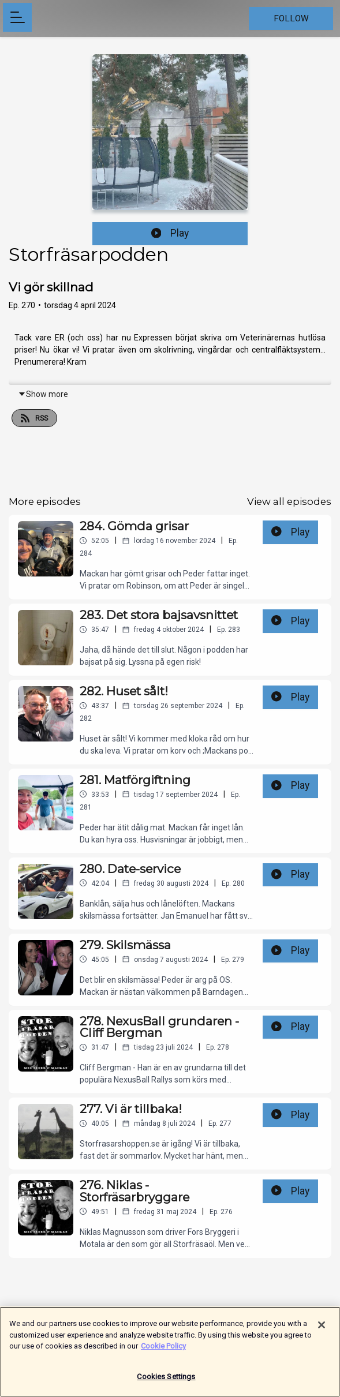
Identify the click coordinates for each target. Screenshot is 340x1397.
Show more (43, 394)
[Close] (321, 1330)
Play (170, 233)
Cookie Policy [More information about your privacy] (163, 1351)
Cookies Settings (166, 1381)
